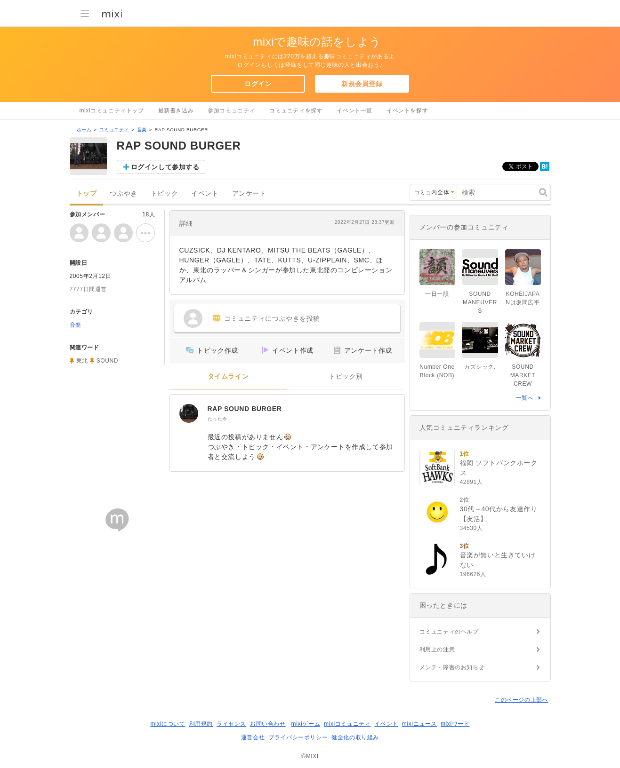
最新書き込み (176, 110)
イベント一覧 (354, 110)
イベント (204, 193)
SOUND (107, 360)
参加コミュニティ (231, 110)
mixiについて (167, 723)
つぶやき (123, 193)
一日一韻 (437, 294)
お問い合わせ (268, 723)
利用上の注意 (437, 649)
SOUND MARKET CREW (523, 375)
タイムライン (228, 376)
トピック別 (346, 376)
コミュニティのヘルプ (449, 631)
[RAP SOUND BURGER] (188, 413)
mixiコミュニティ (347, 723)
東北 (82, 360)
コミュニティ (114, 129)
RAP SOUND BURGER (245, 408)
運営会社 (253, 737)
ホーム (84, 129)
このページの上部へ (521, 700)
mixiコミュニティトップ (112, 110)
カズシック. (480, 367)
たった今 (217, 418)
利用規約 (201, 723)
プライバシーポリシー (298, 737)
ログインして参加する (165, 167)
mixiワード (455, 723)
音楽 (142, 129)
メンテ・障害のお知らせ (452, 667)
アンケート (249, 193)
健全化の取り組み (355, 737)
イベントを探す (407, 110)
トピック (164, 193)
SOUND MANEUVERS (480, 302)
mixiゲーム (306, 723)
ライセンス (231, 723)
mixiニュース (419, 723)
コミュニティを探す (295, 110)
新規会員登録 (362, 83)
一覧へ (525, 398)
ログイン (258, 83)
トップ (86, 193)
